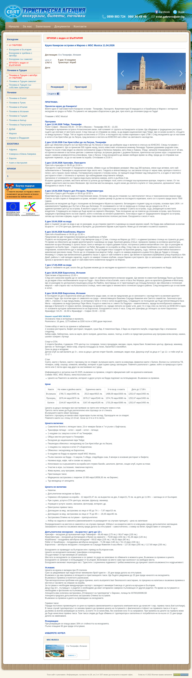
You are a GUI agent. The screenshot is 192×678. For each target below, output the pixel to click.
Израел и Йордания (19, 138)
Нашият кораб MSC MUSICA (58, 316)
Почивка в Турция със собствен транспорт (20, 86)
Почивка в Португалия (20, 124)
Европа (12, 158)
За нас (27, 26)
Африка (13, 149)
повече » (72, 655)
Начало (14, 26)
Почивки (11, 92)
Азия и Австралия (18, 162)
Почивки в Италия (18, 107)
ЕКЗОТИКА (13, 144)
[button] (180, 73)
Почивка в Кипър (17, 120)
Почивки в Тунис (17, 102)
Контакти (80, 26)
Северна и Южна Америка (22, 154)
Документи (62, 26)
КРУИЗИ (11, 168)
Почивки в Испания (19, 111)
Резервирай (57, 87)
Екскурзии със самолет (21, 59)
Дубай (12, 129)
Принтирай (81, 87)
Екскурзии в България (20, 49)
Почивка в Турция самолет (22, 81)
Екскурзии (12, 39)
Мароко (13, 133)
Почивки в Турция (17, 70)
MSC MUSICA (53, 640)
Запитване (43, 26)
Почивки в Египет (18, 98)
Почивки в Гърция (18, 116)
